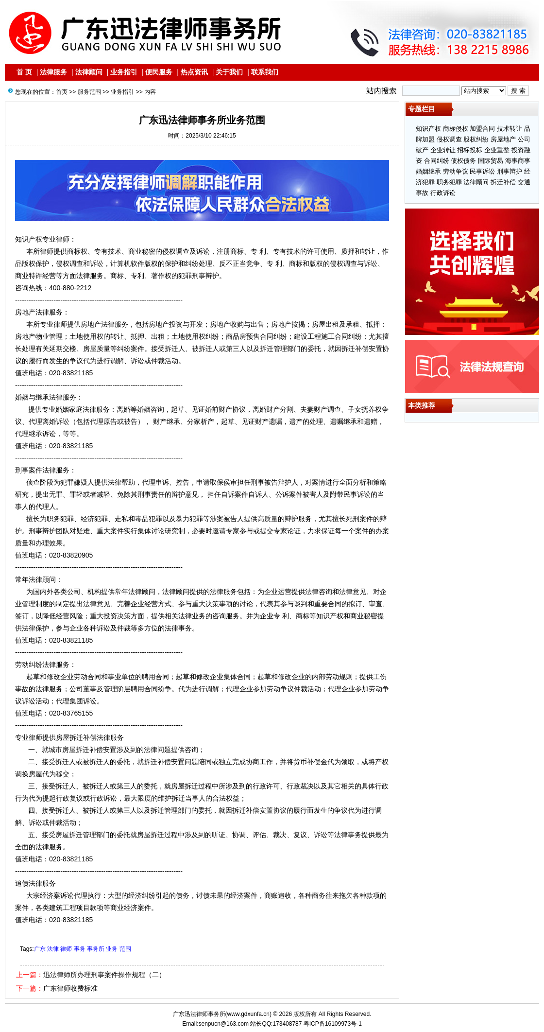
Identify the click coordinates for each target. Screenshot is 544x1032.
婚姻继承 (428, 171)
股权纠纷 (476, 139)
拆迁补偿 (503, 182)
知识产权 (428, 128)
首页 (62, 91)
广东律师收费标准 (70, 988)
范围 (125, 948)
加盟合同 (482, 128)
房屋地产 (503, 139)
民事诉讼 (482, 171)
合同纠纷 (436, 160)
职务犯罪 (449, 182)
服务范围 (89, 91)
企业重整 (497, 150)
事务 (79, 948)
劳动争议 (455, 171)
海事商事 (517, 160)
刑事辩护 (509, 171)
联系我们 (264, 72)
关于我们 (229, 72)
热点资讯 (194, 72)
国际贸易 (490, 160)
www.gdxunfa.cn (248, 1014)
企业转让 (443, 150)
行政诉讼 (443, 192)
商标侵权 (455, 128)
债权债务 (463, 160)
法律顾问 (88, 72)
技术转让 (509, 128)
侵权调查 (449, 139)
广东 (40, 948)
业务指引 (123, 72)
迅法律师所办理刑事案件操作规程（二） (104, 975)
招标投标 (469, 150)
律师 (66, 948)
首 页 (24, 72)
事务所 (95, 948)
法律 (53, 948)
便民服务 (158, 72)
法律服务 (53, 72)
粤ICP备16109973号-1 (333, 1023)
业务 (112, 948)
